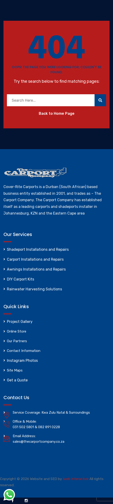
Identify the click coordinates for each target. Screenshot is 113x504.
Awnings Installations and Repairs (36, 269)
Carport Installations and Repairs (35, 259)
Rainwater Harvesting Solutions (34, 289)
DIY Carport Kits (20, 279)
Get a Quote (17, 380)
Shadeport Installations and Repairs (38, 249)
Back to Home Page (56, 113)
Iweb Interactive (76, 479)
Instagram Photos (22, 360)
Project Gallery (20, 321)
